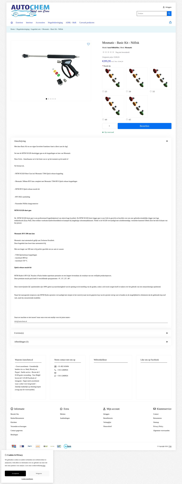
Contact (156, 231)
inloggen (167, 7)
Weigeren (39, 473)
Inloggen (106, 231)
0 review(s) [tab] (91, 150)
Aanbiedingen (65, 235)
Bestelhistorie (108, 235)
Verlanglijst (107, 239)
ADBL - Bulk (71, 23)
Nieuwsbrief (107, 243)
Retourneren (157, 235)
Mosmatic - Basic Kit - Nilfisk (52, 29)
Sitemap (156, 239)
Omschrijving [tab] (91, 141)
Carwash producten (86, 23)
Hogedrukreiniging (55, 23)
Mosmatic (128, 48)
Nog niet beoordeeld (122, 52)
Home (13, 29)
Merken (62, 231)
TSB (170, 263)
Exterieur (19, 23)
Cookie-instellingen (27, 479)
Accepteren (15, 473)
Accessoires (40, 23)
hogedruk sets (36, 29)
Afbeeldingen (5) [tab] (91, 158)
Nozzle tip (106, 66)
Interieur (29, 23)
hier (44, 465)
